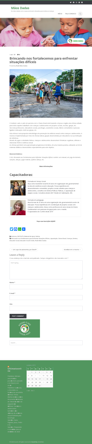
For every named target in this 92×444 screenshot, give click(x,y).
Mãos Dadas (20, 8)
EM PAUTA (20, 236)
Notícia (38, 236)
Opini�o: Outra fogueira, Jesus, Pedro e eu (13, 422)
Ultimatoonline (13, 369)
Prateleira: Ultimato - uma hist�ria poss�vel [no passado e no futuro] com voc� (13, 380)
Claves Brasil (62, 238)
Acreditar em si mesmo (72, 250)
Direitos (75, 238)
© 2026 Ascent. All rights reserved (20, 442)
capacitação (54, 238)
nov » (31, 391)
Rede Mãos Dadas (21, 66)
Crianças (69, 238)
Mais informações (46, 166)
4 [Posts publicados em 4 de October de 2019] (41, 372)
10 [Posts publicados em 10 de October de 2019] (38, 376)
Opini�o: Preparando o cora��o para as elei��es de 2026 (13, 429)
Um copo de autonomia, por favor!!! (23, 250)
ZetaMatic (41, 442)
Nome (12, 282)
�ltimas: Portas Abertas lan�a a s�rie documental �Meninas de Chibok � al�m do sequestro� (13, 399)
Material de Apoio (29, 236)
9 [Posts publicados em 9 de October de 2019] (34, 376)
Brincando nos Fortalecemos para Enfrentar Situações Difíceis (30, 238)
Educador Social (14, 240)
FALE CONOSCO (70, 14)
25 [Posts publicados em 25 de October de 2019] (42, 382)
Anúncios (14, 236)
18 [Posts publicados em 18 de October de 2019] (42, 379)
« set (26, 391)
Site (11, 304)
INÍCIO (60, 14)
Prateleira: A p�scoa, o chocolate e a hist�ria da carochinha (13, 390)
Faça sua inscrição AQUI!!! (46, 221)
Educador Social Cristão (27, 240)
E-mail (12, 293)
